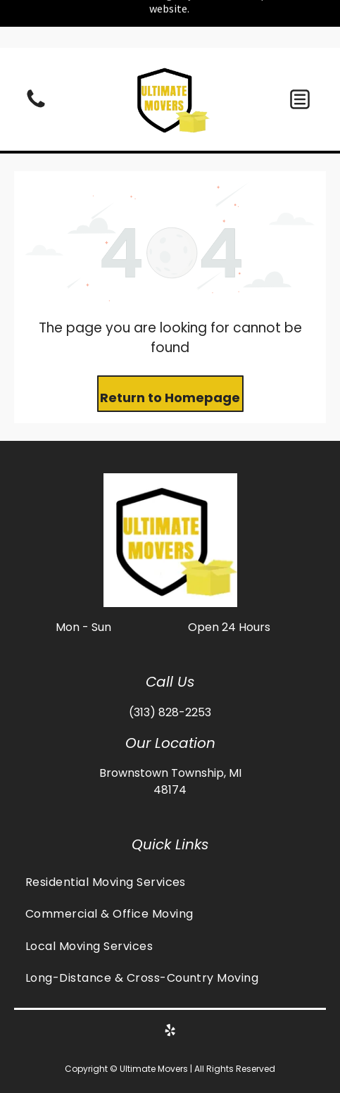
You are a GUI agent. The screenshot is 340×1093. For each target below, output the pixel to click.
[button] (300, 99)
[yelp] (170, 1032)
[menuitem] (170, 882)
